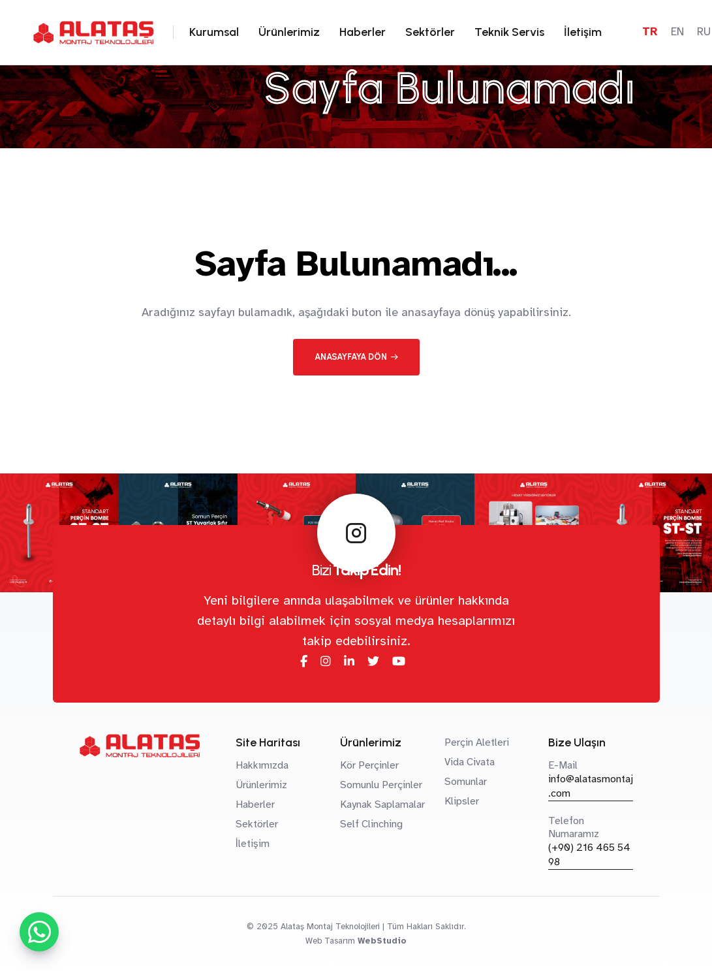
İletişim (583, 32)
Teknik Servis (509, 32)
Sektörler (430, 32)
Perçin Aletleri (476, 742)
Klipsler (461, 801)
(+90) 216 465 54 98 (589, 854)
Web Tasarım (330, 941)
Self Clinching (371, 824)
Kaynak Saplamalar (382, 804)
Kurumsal (214, 32)
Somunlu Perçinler (381, 784)
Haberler (362, 32)
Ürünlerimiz (289, 32)
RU (704, 32)
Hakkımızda (262, 765)
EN (677, 32)
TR (650, 32)
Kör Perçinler (369, 765)
